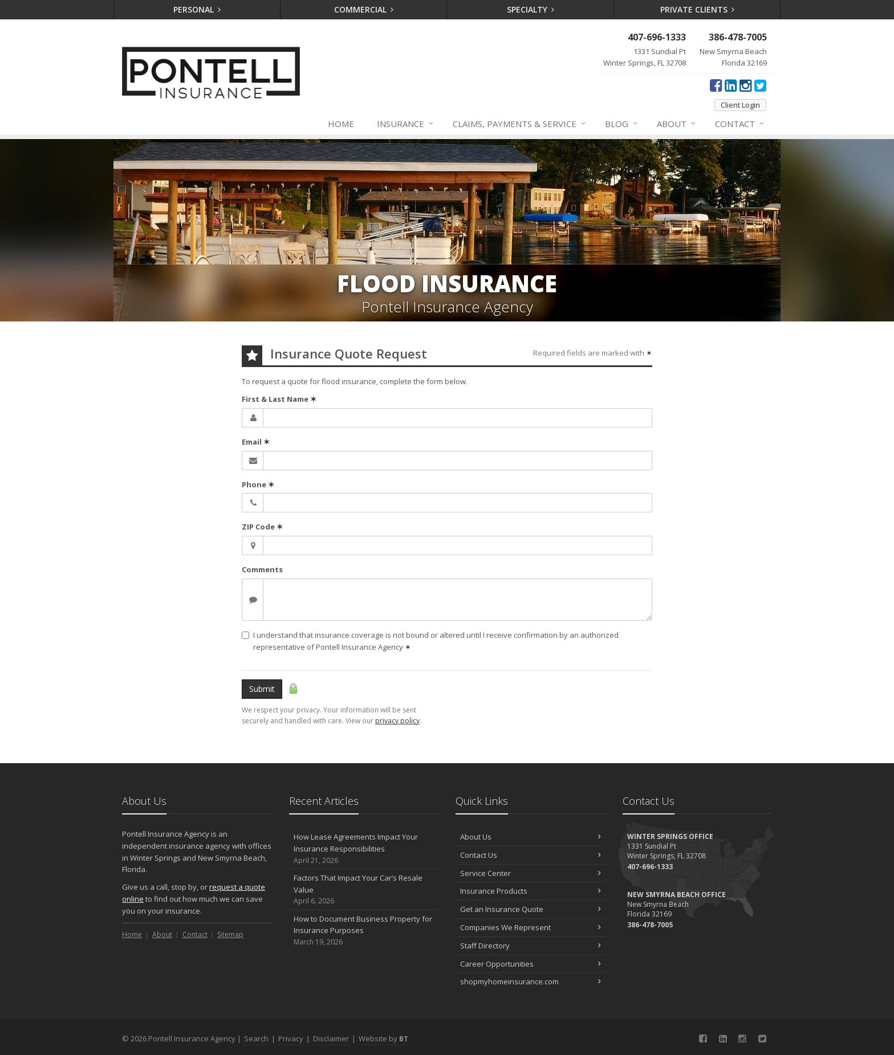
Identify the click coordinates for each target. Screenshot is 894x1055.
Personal (197, 9)
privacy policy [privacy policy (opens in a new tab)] (397, 721)
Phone (258, 484)
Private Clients (697, 9)
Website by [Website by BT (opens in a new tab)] (383, 1038)
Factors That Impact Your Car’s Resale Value (364, 890)
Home (341, 123)
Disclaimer (331, 1038)
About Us (530, 837)
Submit (262, 688)
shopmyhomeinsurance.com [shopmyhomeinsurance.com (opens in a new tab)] (530, 981)
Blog (622, 123)
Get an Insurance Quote (530, 909)
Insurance (405, 123)
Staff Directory (530, 945)
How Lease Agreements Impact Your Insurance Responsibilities (364, 849)
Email (256, 442)
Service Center (530, 873)
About (677, 123)
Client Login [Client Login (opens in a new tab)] (740, 105)
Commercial (364, 9)
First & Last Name (279, 399)
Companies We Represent (530, 927)
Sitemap (230, 934)
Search (256, 1038)
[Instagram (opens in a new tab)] (745, 85)
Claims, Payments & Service (520, 123)
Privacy (290, 1038)
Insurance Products (530, 891)
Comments (262, 569)
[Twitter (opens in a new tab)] (760, 85)
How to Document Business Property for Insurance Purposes (364, 931)
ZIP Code (262, 527)
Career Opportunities (530, 964)
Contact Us (530, 855)
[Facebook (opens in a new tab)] (716, 85)
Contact (740, 123)
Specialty (531, 9)
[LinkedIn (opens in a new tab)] (731, 85)
